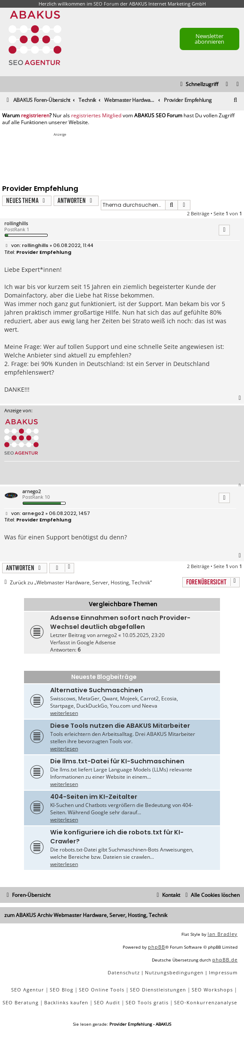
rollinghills (16, 223)
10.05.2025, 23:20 (143, 635)
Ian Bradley (223, 934)
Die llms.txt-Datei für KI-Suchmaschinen (117, 761)
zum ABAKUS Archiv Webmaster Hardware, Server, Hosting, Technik (85, 915)
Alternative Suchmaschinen (96, 690)
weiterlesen (64, 713)
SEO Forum (106, 3)
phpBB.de (225, 959)
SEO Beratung (21, 1002)
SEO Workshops (212, 989)
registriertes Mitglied (96, 115)
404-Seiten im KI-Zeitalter (93, 796)
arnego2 (31, 491)
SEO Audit (107, 1002)
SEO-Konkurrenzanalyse (205, 1002)
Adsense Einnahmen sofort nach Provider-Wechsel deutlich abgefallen (120, 622)
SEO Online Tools (101, 989)
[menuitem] (238, 84)
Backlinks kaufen (66, 1002)
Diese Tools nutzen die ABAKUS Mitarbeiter (120, 725)
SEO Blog (61, 989)
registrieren (35, 115)
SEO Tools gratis (147, 1002)
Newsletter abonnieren (209, 38)
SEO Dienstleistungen (158, 989)
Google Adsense (96, 642)
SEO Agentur (27, 989)
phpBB (156, 947)
